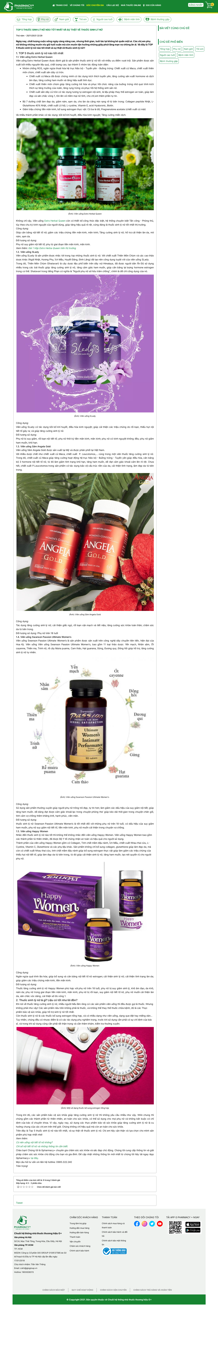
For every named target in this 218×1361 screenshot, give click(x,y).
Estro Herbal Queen (55, 220)
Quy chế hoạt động (82, 1290)
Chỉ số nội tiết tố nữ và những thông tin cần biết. (42, 1146)
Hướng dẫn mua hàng (79, 1228)
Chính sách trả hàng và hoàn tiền (152, 1290)
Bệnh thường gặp (160, 19)
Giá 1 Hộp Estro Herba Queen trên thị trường (52, 248)
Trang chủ (60, 5)
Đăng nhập (196, 4)
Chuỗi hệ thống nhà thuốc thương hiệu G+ (130, 1299)
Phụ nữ (45, 19)
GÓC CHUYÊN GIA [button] (95, 6)
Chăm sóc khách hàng (80, 1246)
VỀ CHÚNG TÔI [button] (77, 5)
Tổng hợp (27, 19)
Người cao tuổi (104, 19)
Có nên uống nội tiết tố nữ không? (34, 1142)
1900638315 (28, 1272)
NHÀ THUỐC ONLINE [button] (131, 5)
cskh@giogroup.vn (28, 1268)
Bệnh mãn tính (132, 19)
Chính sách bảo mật (53, 1290)
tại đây (34, 1158)
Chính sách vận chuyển (113, 1290)
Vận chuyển (75, 1241)
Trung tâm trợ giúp (78, 1223)
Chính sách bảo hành (79, 1250)
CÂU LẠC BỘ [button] (112, 5)
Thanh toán (75, 1237)
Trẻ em (83, 19)
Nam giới (64, 19)
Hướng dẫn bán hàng (79, 1232)
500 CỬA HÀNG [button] (152, 5)
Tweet (19, 1202)
